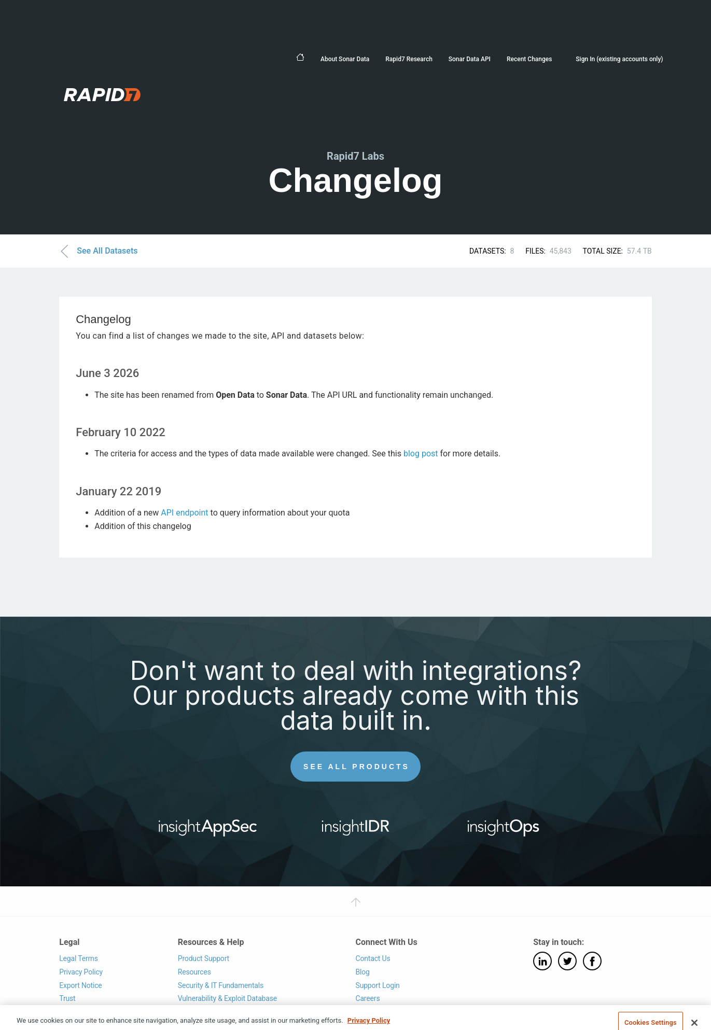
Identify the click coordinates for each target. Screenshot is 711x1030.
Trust (67, 998)
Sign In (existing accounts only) (619, 59)
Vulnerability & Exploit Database (227, 998)
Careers (367, 998)
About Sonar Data (344, 59)
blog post (420, 453)
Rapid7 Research (409, 59)
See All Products (356, 766)
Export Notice (80, 985)
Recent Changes (529, 59)
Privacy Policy (81, 972)
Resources (194, 972)
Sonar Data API (470, 59)
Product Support (203, 958)
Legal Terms (78, 958)
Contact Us (372, 958)
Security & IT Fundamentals (220, 985)
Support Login (377, 985)
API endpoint (184, 513)
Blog (362, 972)
